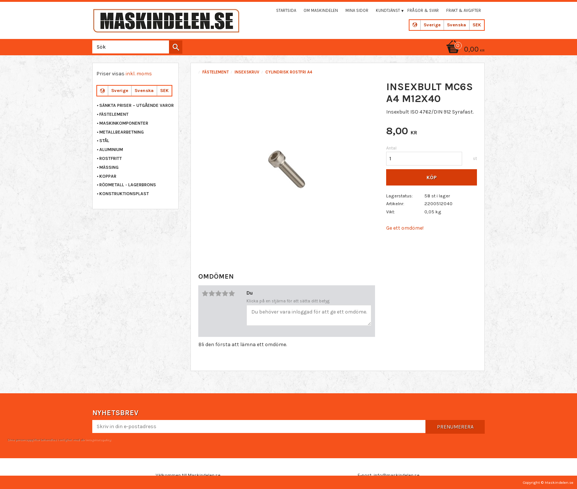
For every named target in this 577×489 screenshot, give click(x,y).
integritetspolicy (98, 440)
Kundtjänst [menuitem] (388, 10)
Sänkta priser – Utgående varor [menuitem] (136, 105)
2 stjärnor (212, 293)
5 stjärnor (232, 293)
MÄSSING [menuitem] (109, 167)
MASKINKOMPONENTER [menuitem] (123, 123)
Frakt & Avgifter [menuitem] (463, 10)
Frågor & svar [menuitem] (423, 10)
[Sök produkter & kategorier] (135, 46)
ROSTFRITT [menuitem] (110, 158)
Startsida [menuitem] (286, 10)
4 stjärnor (225, 293)
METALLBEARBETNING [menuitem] (121, 132)
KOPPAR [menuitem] (107, 176)
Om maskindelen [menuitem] (321, 10)
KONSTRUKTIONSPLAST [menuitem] (124, 193)
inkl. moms (139, 73)
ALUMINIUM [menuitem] (111, 149)
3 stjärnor (218, 293)
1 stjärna (205, 293)
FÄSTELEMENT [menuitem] (114, 114)
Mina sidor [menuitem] (356, 10)
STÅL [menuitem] (104, 140)
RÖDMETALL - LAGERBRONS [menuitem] (127, 184)
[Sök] (175, 47)
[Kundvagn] (464, 50)
